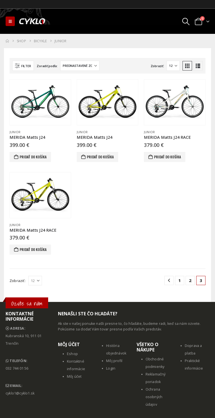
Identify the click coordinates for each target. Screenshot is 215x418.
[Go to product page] (40, 102)
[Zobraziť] (173, 66)
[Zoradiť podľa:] (79, 66)
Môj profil (114, 360)
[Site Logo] (32, 21)
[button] (10, 21)
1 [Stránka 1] (179, 280)
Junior (15, 132)
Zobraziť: (157, 66)
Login (110, 368)
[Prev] (169, 280)
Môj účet (74, 376)
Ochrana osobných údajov (154, 397)
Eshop (72, 353)
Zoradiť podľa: (47, 66)
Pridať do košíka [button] (33, 156)
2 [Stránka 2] (190, 280)
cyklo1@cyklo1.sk (20, 393)
